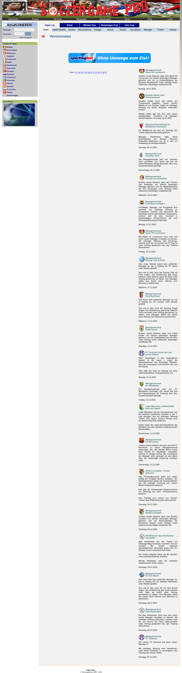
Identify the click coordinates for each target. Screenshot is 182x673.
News (46, 29)
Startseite (13, 19)
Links (170, 19)
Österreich (11, 68)
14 (99, 72)
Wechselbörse (85, 29)
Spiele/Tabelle (59, 29)
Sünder (122, 29)
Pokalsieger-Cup (109, 25)
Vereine (71, 29)
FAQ (149, 19)
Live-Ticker (8, 101)
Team (127, 19)
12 (94, 72)
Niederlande (12, 65)
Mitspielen (81, 19)
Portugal (10, 71)
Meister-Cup (89, 25)
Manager (148, 29)
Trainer (160, 29)
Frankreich (11, 59)
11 (91, 72)
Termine (57, 19)
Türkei (9, 92)
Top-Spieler (135, 29)
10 (89, 72)
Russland (10, 74)
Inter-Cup (129, 25)
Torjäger (97, 29)
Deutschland (12, 50)
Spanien (10, 86)
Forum (35, 19)
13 (96, 72)
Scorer (110, 29)
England (10, 56)
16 (103, 72)
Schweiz (10, 83)
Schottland (11, 77)
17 (106, 72)
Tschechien (11, 89)
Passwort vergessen (26, 37)
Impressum (90, 670)
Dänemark (11, 53)
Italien (9, 62)
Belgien (10, 47)
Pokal (70, 25)
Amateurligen (12, 95)
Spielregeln (105, 19)
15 (101, 72)
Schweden (11, 80)
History (173, 29)
